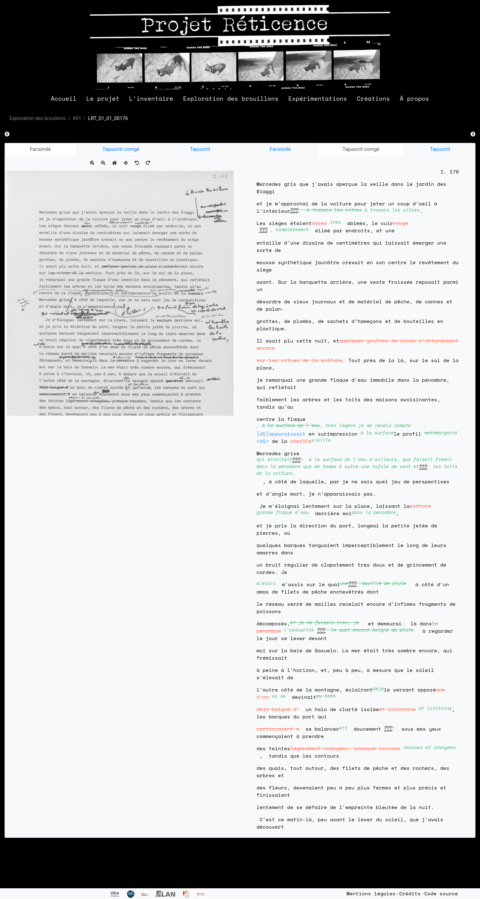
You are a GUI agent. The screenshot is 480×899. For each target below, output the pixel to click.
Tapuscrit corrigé (121, 149)
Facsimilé (41, 149)
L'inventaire (151, 98)
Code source (441, 893)
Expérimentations (317, 98)
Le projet (102, 98)
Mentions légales (371, 893)
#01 (77, 118)
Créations (373, 98)
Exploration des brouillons (231, 98)
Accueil (64, 98)
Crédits (410, 893)
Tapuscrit (200, 149)
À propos (414, 98)
